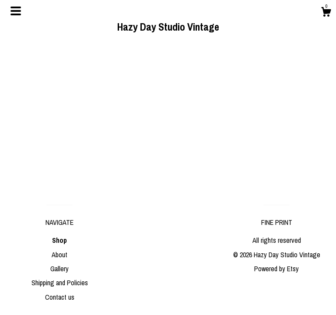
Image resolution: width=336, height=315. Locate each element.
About (59, 254)
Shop (59, 240)
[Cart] (326, 13)
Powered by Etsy (276, 268)
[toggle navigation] (15, 11)
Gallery (59, 268)
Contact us (59, 297)
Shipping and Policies (60, 282)
